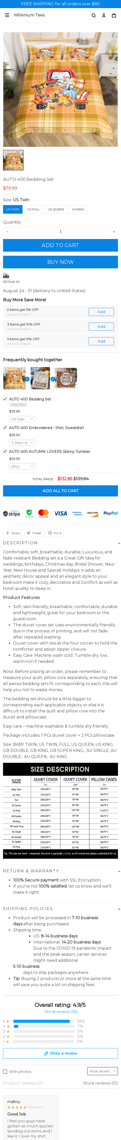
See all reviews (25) (60, 864)
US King (78, 209)
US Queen (56, 209)
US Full (33, 209)
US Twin (21, 199)
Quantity (12, 222)
